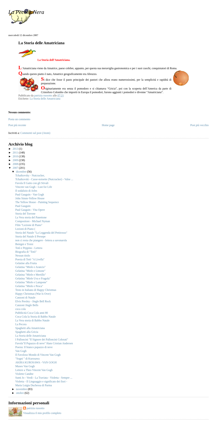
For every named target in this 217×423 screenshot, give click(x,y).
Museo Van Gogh (25, 366)
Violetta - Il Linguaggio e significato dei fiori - (41, 381)
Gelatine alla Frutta (26, 263)
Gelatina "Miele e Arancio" (30, 267)
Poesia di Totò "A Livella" (29, 259)
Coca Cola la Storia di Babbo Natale (35, 316)
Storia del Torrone (25, 213)
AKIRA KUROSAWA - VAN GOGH (36, 362)
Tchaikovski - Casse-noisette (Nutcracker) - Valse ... (44, 179)
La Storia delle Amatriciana (45, 98)
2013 (16, 148)
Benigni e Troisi (24, 244)
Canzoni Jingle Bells (26, 305)
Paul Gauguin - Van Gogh (29, 194)
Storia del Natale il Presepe (30, 236)
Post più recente (17, 125)
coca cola (20, 308)
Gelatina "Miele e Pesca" (29, 286)
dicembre (21, 171)
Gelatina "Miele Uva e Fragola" (33, 278)
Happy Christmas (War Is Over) (33, 293)
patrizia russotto (35, 408)
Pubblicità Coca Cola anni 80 (31, 312)
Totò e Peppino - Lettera (28, 247)
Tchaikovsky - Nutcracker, (30, 175)
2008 (16, 164)
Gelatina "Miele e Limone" (30, 270)
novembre (22, 389)
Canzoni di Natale (25, 297)
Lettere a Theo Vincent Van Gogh (34, 370)
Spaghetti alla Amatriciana (30, 328)
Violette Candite (24, 373)
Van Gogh (20, 350)
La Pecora (20, 324)
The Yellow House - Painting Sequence (37, 202)
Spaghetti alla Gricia (26, 331)
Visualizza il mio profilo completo (42, 413)
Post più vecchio (199, 125)
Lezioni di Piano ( (25, 228)
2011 (16, 152)
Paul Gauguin (23, 205)
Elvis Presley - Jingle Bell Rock (33, 301)
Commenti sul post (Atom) (35, 132)
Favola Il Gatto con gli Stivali (31, 183)
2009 (16, 160)
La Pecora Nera (26, 12)
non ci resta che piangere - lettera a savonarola (41, 240)
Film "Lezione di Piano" (28, 225)
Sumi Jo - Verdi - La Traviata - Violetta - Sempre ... (43, 377)
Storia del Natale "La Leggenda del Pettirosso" (41, 232)
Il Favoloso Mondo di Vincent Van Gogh (38, 354)
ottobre (20, 392)
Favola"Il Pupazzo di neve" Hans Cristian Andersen (44, 343)
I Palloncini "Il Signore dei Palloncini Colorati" (41, 339)
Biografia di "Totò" (26, 251)
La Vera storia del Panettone (31, 217)
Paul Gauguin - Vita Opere (30, 209)
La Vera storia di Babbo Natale (32, 320)
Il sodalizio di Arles (26, 190)
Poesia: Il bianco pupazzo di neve (34, 347)
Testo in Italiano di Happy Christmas (35, 289)
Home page (108, 125)
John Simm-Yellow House (29, 198)
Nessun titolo (22, 255)
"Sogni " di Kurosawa (27, 358)
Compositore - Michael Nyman (32, 221)
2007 (16, 167)
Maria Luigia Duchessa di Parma (33, 385)
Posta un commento (19, 119)
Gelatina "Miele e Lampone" (31, 282)
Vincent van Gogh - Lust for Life (33, 186)
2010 (16, 156)
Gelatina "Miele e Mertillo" (30, 274)
